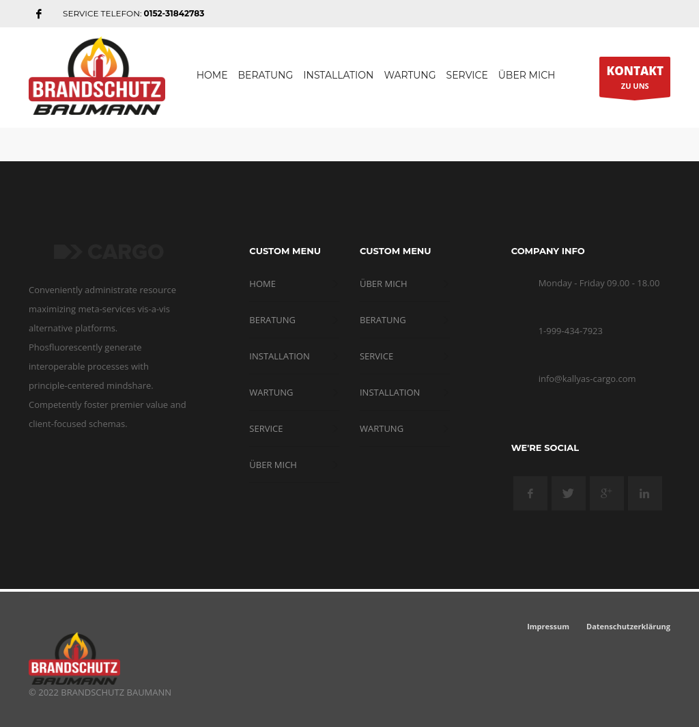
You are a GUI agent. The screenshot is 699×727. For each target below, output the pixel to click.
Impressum (548, 626)
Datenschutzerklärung (628, 626)
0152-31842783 (174, 13)
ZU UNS (634, 80)
